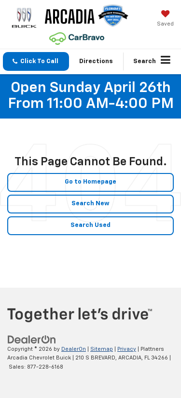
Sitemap (101, 349)
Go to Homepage (90, 182)
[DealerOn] (31, 339)
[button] (36, 61)
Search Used (90, 225)
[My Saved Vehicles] (165, 19)
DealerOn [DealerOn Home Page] (73, 349)
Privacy (126, 349)
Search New (90, 203)
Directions (96, 61)
